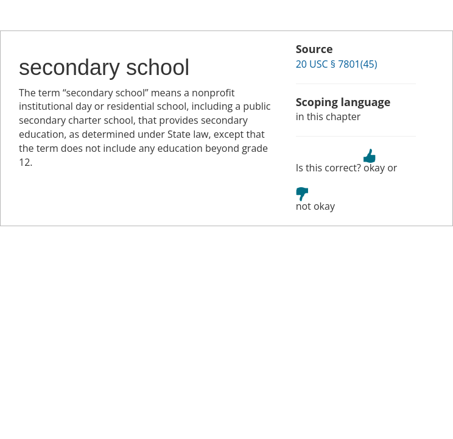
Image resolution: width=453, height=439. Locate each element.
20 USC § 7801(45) (337, 64)
